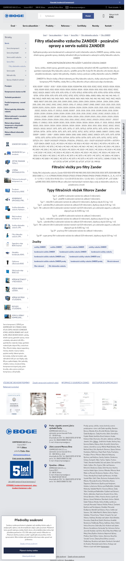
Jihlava (24, 447)
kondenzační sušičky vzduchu (101, 252)
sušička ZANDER (56, 247)
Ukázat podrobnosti (28, 556)
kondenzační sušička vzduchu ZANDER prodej (50, 261)
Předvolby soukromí (59, 556)
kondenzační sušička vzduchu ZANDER (73, 252)
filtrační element (113, 261)
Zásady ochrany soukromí (76, 556)
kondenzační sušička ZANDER (44, 252)
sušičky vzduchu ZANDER (97, 247)
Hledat (88, 16)
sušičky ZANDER (40, 247)
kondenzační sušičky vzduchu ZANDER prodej (86, 261)
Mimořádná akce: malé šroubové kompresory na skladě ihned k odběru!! (123, 157)
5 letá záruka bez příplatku (21, 458)
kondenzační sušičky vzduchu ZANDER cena (85, 256)
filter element (39, 266)
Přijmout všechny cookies (29, 550)
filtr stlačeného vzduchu (57, 266)
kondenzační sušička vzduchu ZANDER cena (49, 256)
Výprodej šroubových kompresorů (62, 2)
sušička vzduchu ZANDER (75, 247)
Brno (28, 451)
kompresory (105, 546)
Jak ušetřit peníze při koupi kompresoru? (22, 481)
